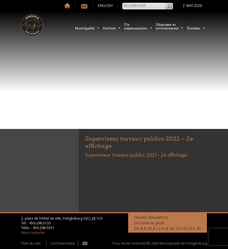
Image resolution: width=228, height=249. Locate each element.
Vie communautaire (138, 26)
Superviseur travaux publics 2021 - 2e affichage (136, 155)
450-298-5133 (40, 223)
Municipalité (87, 28)
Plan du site (31, 243)
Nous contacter (33, 232)
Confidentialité (62, 243)
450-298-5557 (43, 227)
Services (112, 28)
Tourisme (196, 28)
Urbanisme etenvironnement (170, 26)
